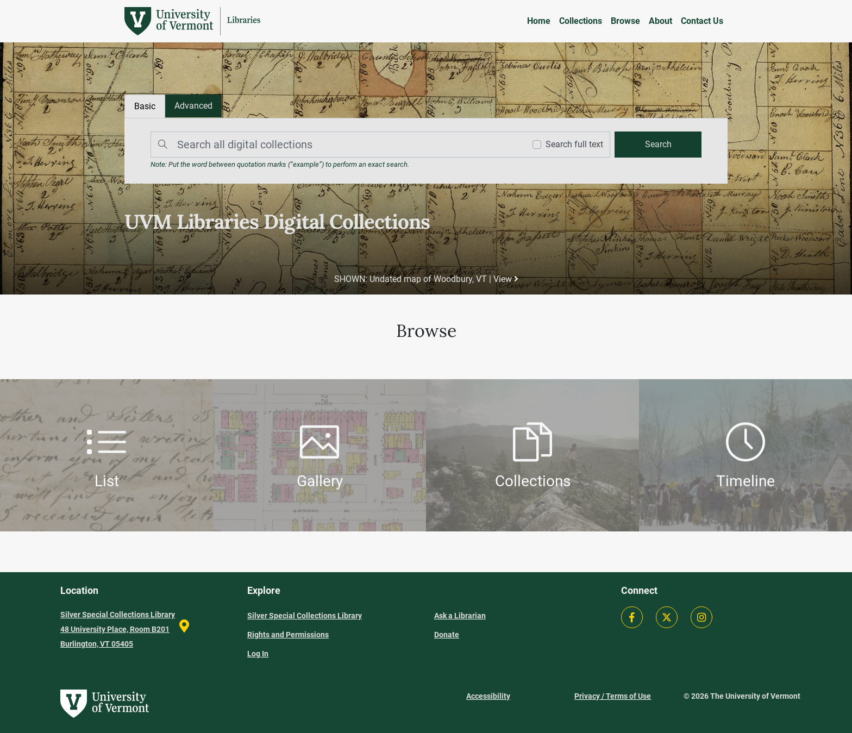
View (505, 279)
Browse (625, 21)
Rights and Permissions (288, 634)
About (660, 21)
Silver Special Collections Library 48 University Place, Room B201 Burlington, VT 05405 (117, 629)
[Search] (335, 144)
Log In (257, 653)
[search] (658, 144)
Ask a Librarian (460, 615)
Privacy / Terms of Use (612, 696)
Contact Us (702, 21)
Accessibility (488, 696)
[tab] (193, 106)
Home (538, 21)
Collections (580, 21)
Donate (446, 634)
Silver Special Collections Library (304, 615)
